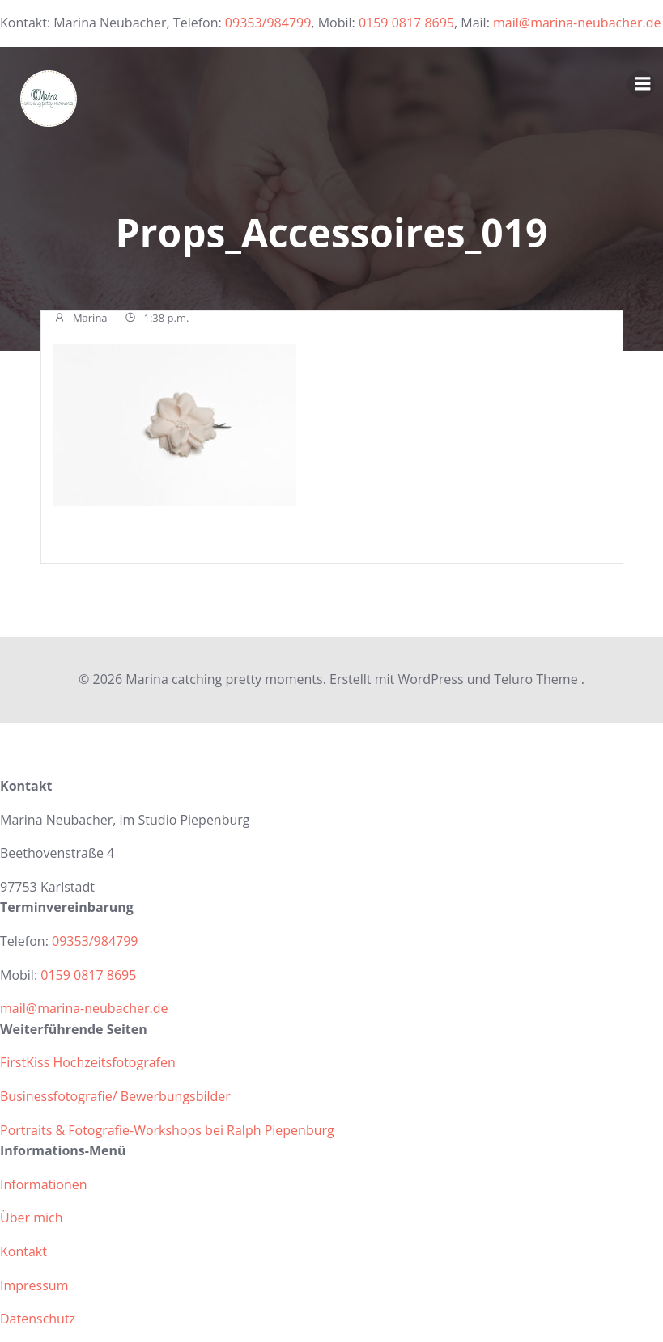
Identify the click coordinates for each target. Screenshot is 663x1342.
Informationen (43, 1183)
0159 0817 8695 (406, 23)
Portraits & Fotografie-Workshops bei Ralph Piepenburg (167, 1129)
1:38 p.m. (156, 319)
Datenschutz (37, 1318)
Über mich (31, 1217)
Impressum (34, 1284)
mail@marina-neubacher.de (577, 23)
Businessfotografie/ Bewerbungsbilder (115, 1095)
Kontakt (23, 1251)
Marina (80, 319)
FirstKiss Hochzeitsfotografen (88, 1062)
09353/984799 (268, 23)
